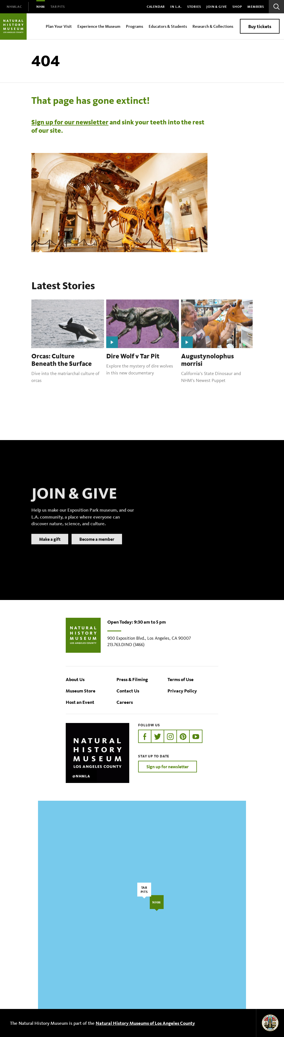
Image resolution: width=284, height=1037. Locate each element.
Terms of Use (181, 679)
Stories (194, 6)
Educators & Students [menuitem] (168, 26)
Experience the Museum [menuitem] (98, 26)
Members (255, 6)
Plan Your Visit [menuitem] (59, 26)
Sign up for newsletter (167, 766)
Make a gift (49, 546)
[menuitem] (14, 6)
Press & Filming (132, 679)
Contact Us (127, 691)
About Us (75, 679)
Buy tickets (259, 26)
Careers (124, 702)
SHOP (237, 6)
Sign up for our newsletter (69, 122)
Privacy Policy (182, 691)
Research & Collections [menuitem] (212, 26)
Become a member (96, 546)
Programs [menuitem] (134, 26)
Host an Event (80, 702)
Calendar (156, 6)
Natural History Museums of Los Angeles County (145, 1023)
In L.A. (176, 6)
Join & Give (216, 6)
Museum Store (80, 691)
